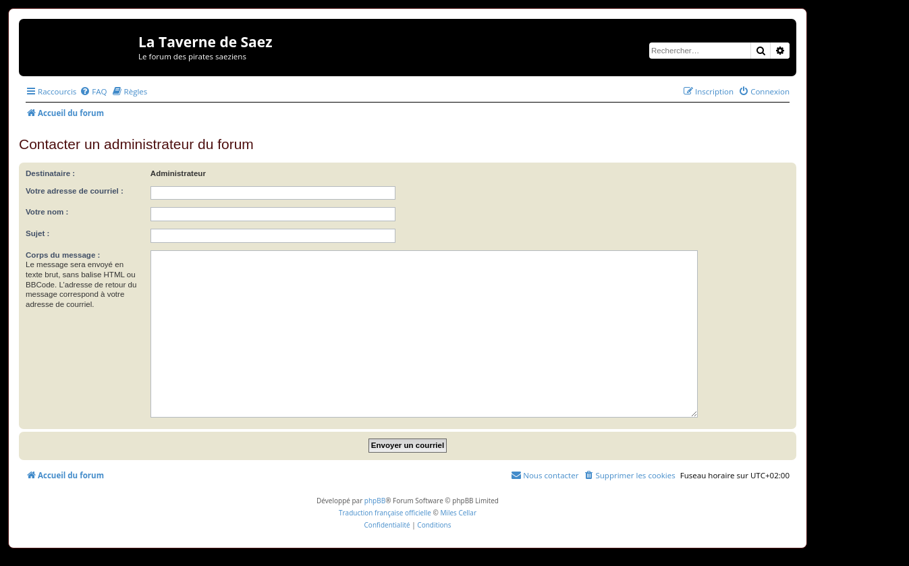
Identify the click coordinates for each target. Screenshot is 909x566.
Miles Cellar (458, 512)
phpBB (374, 500)
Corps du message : (63, 255)
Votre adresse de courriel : (74, 191)
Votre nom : (47, 212)
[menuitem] (93, 91)
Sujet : (37, 233)
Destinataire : (50, 173)
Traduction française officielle (385, 512)
